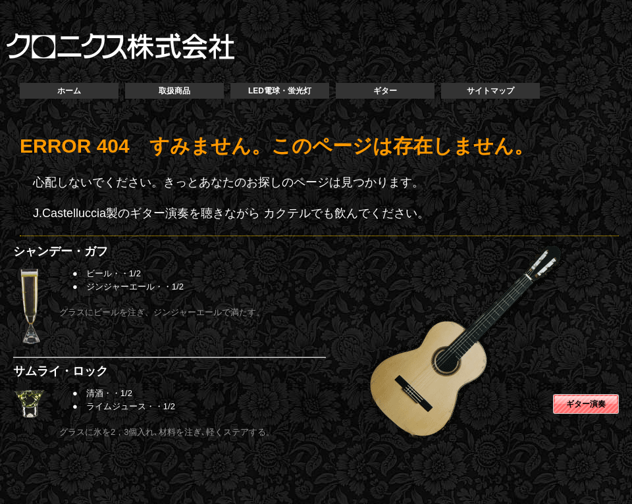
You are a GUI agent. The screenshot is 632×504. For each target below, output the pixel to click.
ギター (385, 90)
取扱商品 (174, 90)
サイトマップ (490, 90)
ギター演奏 (586, 404)
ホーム (69, 90)
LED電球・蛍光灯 (279, 90)
